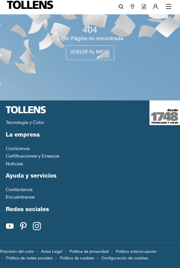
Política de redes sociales (29, 258)
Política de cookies (77, 258)
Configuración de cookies (124, 258)
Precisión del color (17, 251)
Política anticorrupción (136, 251)
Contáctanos (19, 189)
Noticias (14, 163)
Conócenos (18, 148)
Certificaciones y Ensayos (32, 155)
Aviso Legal (51, 251)
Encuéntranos (20, 196)
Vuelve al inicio (90, 52)
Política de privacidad (89, 251)
